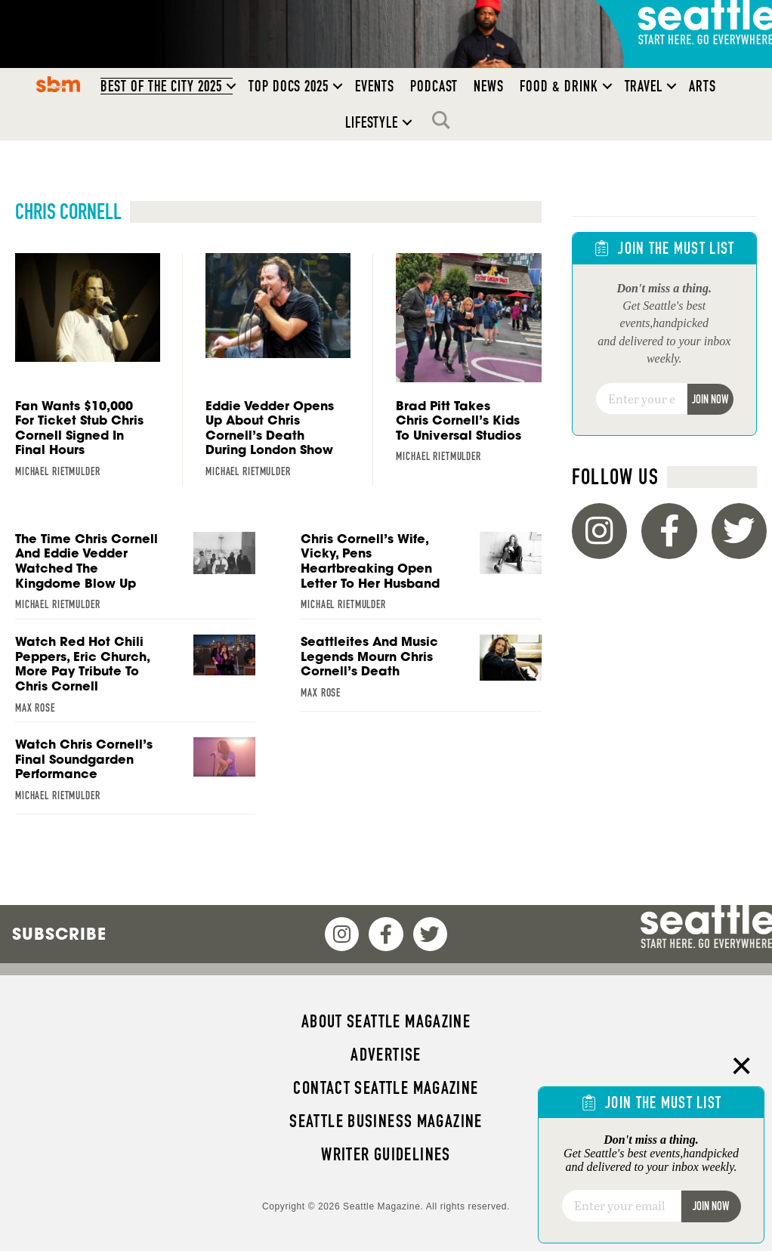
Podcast (434, 86)
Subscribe (59, 933)
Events (374, 86)
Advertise (385, 1054)
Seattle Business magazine (386, 1121)
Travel (644, 86)
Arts (702, 86)
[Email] (641, 398)
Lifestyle (372, 122)
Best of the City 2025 (161, 86)
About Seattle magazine (386, 1021)
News (489, 86)
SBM (58, 84)
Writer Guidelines (386, 1154)
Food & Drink (559, 86)
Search (445, 120)
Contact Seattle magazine (385, 1087)
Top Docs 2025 (289, 86)
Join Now (710, 399)
